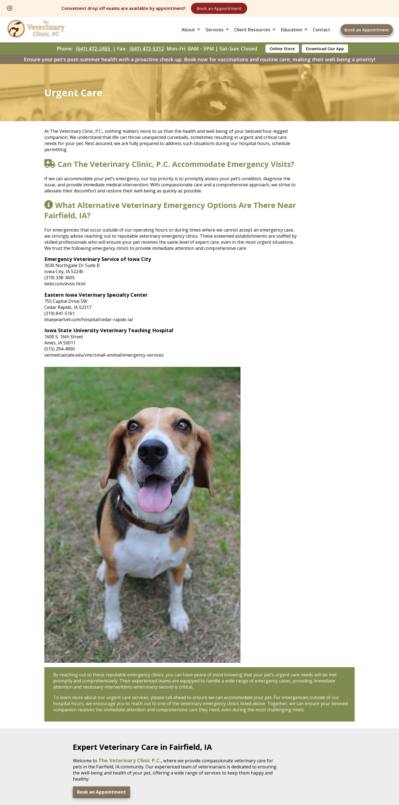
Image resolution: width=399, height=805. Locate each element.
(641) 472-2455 (93, 57)
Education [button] (291, 34)
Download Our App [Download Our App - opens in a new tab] (325, 57)
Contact (321, 34)
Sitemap (200, 759)
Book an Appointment (278, 9)
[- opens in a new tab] (199, 660)
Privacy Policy (274, 759)
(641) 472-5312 (146, 57)
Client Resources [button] (252, 34)
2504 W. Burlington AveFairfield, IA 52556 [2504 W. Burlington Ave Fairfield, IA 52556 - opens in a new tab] (66, 695)
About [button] (188, 34)
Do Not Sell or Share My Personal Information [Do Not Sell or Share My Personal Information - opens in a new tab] (199, 771)
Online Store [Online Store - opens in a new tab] (282, 57)
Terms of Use (234, 759)
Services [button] (215, 34)
